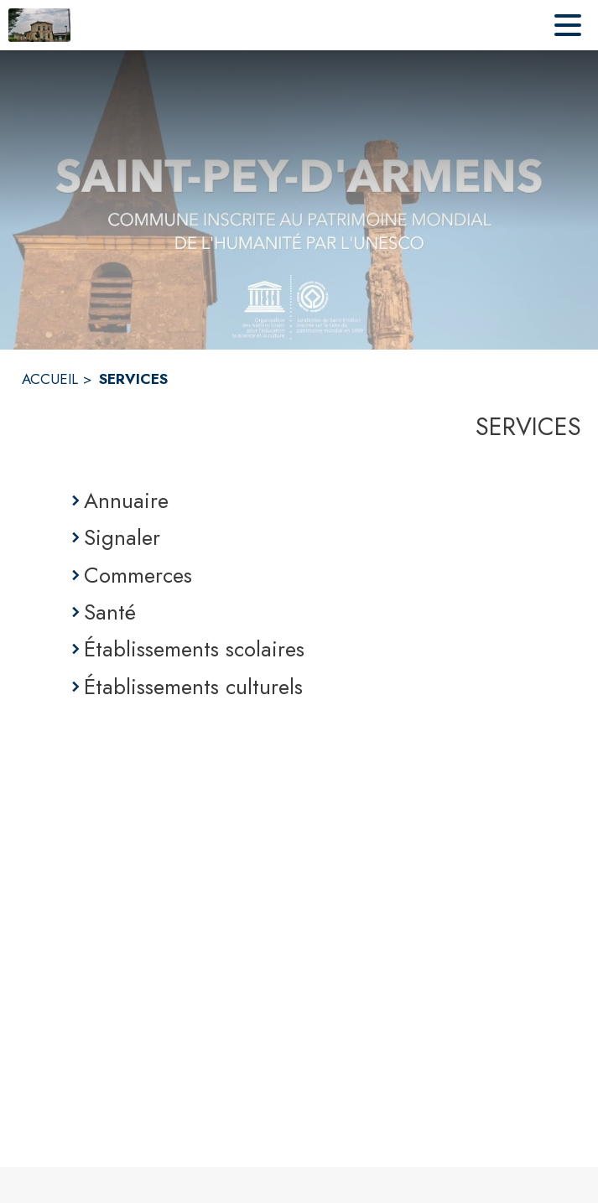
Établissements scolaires (194, 649)
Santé (110, 612)
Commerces (138, 575)
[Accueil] (39, 25)
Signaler (122, 537)
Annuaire (126, 500)
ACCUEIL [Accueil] (50, 379)
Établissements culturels (193, 686)
